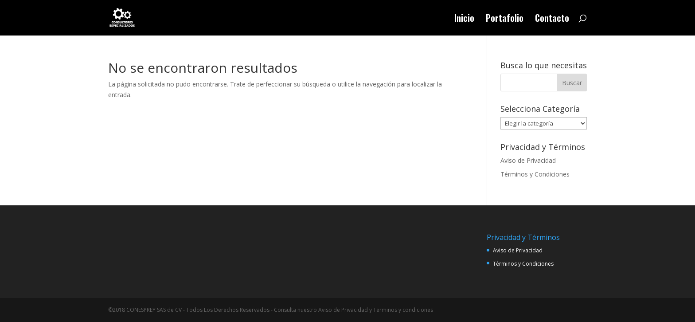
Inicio (464, 19)
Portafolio (504, 19)
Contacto (552, 19)
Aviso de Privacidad (528, 160)
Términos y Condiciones (535, 174)
